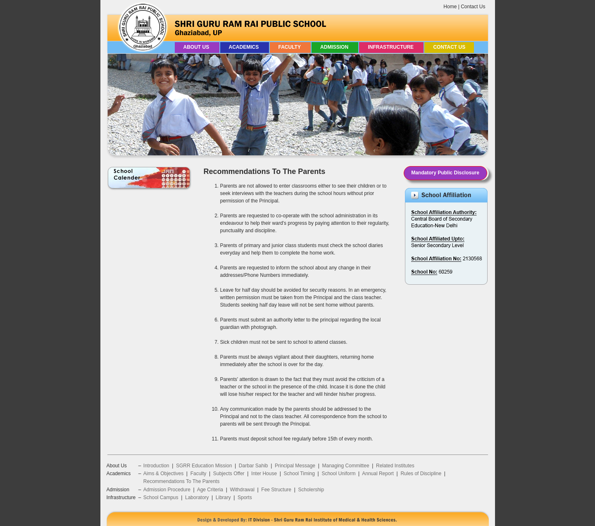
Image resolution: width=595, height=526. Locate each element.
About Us (197, 47)
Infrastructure (391, 47)
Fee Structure (276, 490)
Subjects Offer (229, 473)
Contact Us (473, 7)
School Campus (160, 497)
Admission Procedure (166, 490)
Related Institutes (395, 466)
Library (223, 497)
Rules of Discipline (420, 473)
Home (450, 7)
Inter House (264, 473)
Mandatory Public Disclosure (445, 173)
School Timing (299, 473)
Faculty (290, 47)
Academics (244, 47)
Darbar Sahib (253, 466)
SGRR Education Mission (204, 466)
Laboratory (197, 497)
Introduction (156, 466)
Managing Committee (345, 466)
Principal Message (295, 466)
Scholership (311, 490)
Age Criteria (210, 490)
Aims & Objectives (163, 473)
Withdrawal (242, 490)
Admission (335, 47)
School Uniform (338, 473)
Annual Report (378, 473)
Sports (245, 497)
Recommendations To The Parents (181, 481)
